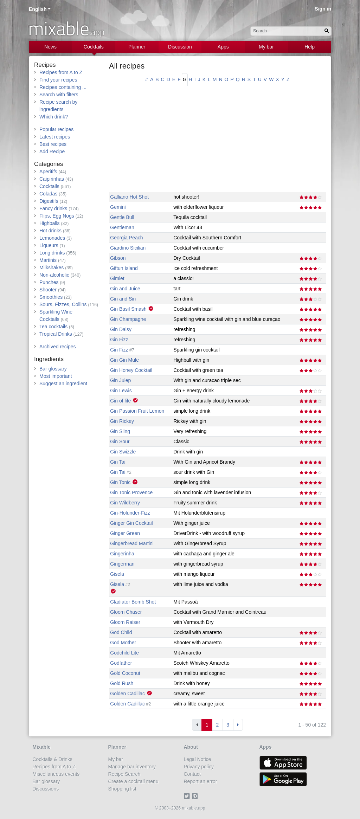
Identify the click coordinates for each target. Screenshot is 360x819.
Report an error (200, 781)
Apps (223, 47)
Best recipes (52, 144)
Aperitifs (48, 171)
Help (309, 47)
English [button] (38, 9)
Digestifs (48, 201)
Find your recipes (58, 80)
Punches (48, 282)
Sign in (323, 9)
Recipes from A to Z (60, 72)
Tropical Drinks (55, 334)
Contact (192, 774)
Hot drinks (50, 230)
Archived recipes (57, 346)
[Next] (238, 725)
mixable (66, 28)
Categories (48, 164)
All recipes (126, 66)
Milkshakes (51, 267)
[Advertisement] (217, 142)
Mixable (42, 747)
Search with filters (58, 94)
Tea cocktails (53, 326)
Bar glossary (53, 369)
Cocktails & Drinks (53, 759)
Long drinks (52, 253)
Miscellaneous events (56, 774)
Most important (55, 376)
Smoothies (51, 297)
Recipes (45, 65)
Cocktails (94, 47)
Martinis (48, 260)
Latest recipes (54, 137)
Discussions (46, 789)
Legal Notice (197, 759)
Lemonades (52, 238)
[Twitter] (188, 796)
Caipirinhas (51, 179)
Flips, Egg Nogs (56, 216)
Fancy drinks (53, 208)
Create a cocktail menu (133, 781)
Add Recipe (52, 151)
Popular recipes (56, 129)
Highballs (49, 223)
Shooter (48, 289)
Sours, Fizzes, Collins (63, 304)
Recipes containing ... (62, 87)
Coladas (48, 193)
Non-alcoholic (54, 275)
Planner (136, 47)
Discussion (180, 47)
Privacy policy (199, 766)
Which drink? (53, 117)
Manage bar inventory (132, 766)
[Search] (327, 31)
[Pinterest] (196, 796)
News (50, 47)
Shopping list (122, 789)
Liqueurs (48, 245)
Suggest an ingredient (63, 383)
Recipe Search (124, 774)
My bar (266, 47)
